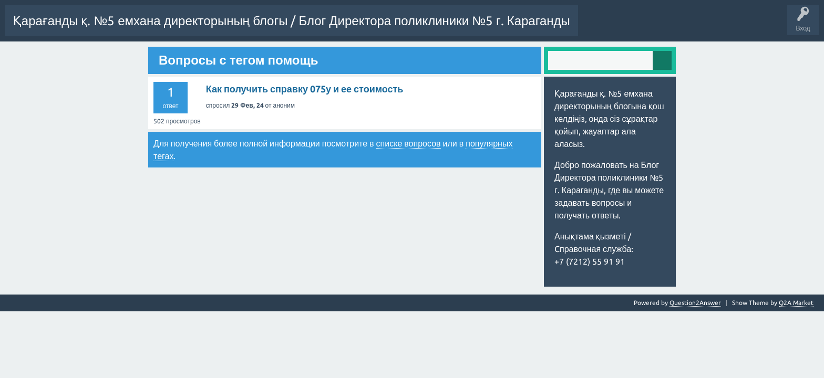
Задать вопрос (33, 59)
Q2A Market (796, 332)
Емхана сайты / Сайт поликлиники (250, 59)
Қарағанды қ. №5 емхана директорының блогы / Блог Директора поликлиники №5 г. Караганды (291, 21)
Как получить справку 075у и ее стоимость (305, 118)
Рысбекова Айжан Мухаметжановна (125, 59)
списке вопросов (408, 173)
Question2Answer (695, 332)
